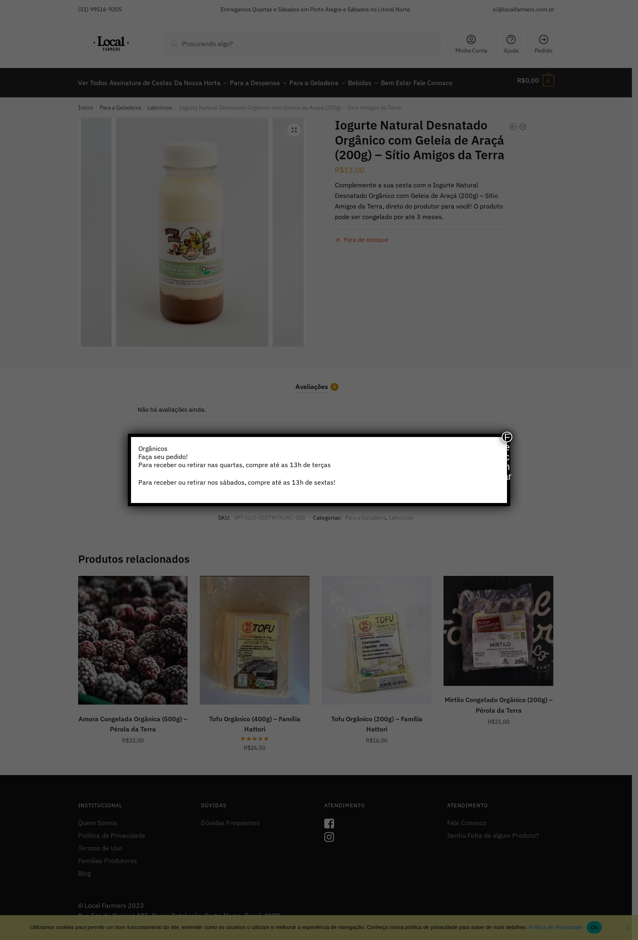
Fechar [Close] (507, 437)
